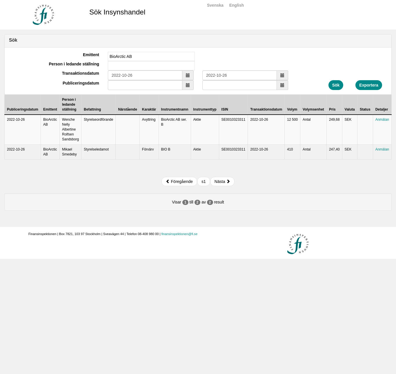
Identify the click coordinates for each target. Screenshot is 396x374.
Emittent (91, 54)
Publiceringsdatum (81, 83)
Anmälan (382, 120)
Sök (336, 85)
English (236, 5)
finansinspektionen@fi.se (179, 234)
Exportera (368, 85)
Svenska (215, 5)
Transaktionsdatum (80, 73)
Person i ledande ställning (74, 64)
